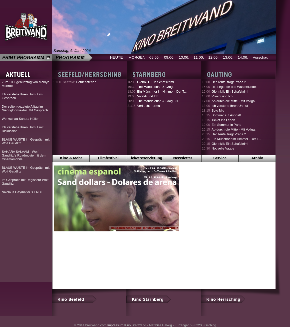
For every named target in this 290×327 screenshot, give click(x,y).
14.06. (243, 57)
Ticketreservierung (145, 158)
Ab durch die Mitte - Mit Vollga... (235, 101)
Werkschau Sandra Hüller (20, 119)
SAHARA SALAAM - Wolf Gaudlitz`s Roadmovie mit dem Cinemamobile (24, 155)
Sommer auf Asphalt (226, 115)
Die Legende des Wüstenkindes (235, 87)
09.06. (169, 57)
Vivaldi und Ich (147, 96)
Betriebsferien (79, 82)
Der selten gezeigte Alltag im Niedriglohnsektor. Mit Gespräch (25, 108)
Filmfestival (108, 158)
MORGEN (136, 57)
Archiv (257, 158)
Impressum (115, 325)
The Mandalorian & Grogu (156, 87)
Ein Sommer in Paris (226, 125)
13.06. (228, 57)
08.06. (154, 57)
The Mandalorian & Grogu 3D (158, 101)
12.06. (213, 57)
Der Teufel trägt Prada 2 (229, 82)
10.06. (184, 57)
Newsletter (182, 158)
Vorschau (261, 57)
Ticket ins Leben (223, 120)
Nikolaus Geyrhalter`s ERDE (22, 192)
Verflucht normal (149, 106)
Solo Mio (218, 110)
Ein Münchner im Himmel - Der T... (162, 91)
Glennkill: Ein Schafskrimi (155, 82)
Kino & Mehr (71, 158)
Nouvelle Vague (223, 148)
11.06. (199, 57)
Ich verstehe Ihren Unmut (230, 106)
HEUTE (116, 57)
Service (220, 158)
